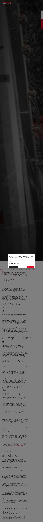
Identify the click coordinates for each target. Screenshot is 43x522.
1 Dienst (12, 264)
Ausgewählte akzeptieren (13, 266)
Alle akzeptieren (30, 266)
